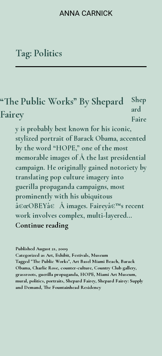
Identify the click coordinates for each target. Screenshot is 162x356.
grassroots (25, 274)
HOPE (87, 274)
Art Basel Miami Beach (95, 261)
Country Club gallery (114, 268)
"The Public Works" (50, 261)
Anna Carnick (85, 13)
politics (36, 281)
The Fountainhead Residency (72, 287)
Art (49, 255)
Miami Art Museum (115, 274)
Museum (99, 255)
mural (21, 281)
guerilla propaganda (58, 274)
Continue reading (41, 225)
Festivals (80, 255)
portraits (54, 281)
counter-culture (76, 268)
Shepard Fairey (80, 281)
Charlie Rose (45, 268)
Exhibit (62, 255)
